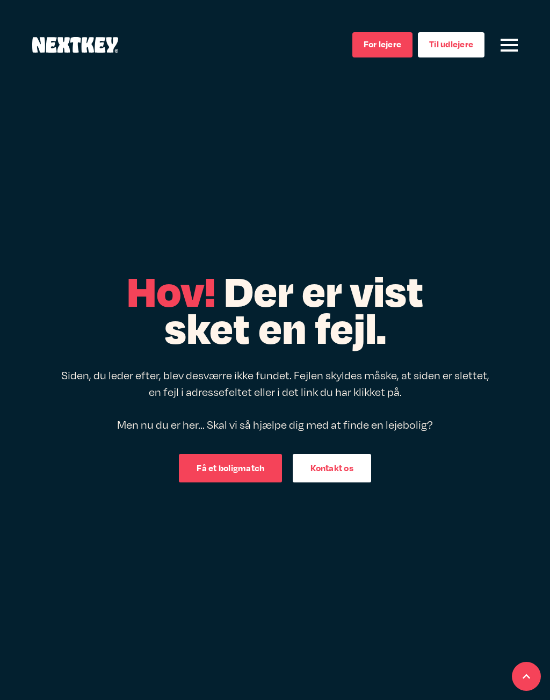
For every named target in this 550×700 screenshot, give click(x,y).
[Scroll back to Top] (526, 676)
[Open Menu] (509, 45)
